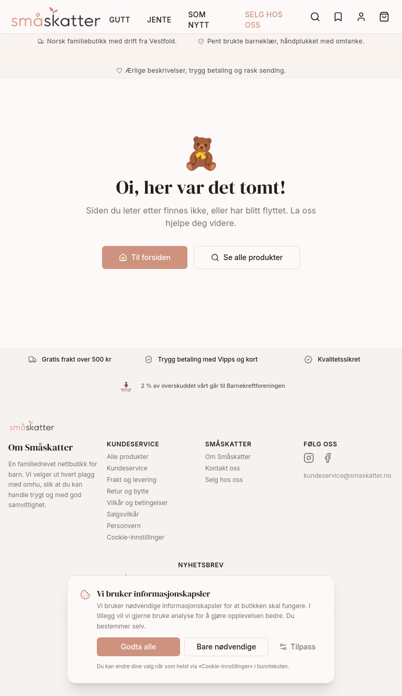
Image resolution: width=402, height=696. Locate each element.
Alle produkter (128, 457)
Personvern (124, 526)
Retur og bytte (128, 491)
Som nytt (198, 19)
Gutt (120, 19)
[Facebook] (327, 458)
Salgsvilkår (123, 514)
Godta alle (139, 646)
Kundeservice (127, 468)
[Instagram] (309, 458)
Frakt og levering (132, 480)
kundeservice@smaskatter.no (348, 475)
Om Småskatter (228, 457)
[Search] (315, 16)
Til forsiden (145, 257)
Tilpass (297, 646)
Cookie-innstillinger (135, 537)
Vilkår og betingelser (137, 503)
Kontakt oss (222, 468)
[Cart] (384, 16)
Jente (159, 19)
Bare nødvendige (226, 646)
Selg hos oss (264, 19)
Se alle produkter (247, 257)
